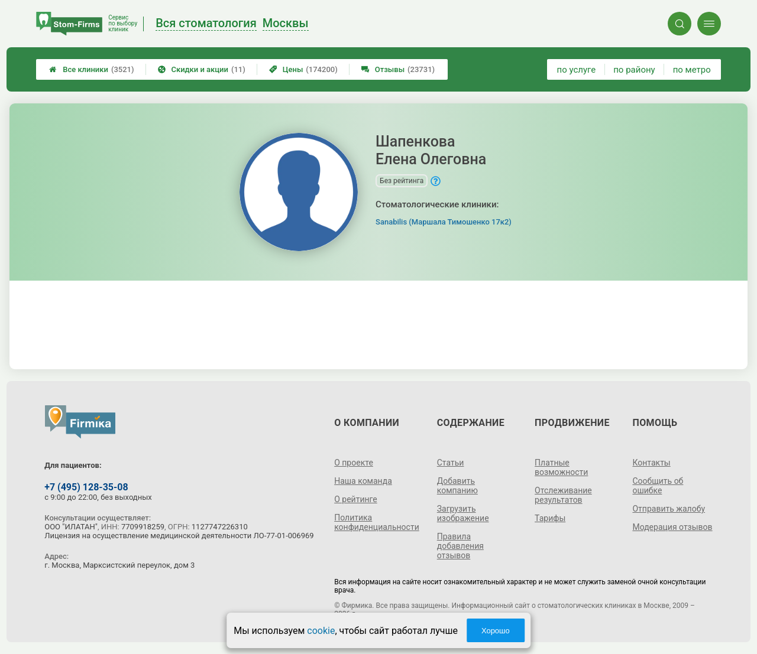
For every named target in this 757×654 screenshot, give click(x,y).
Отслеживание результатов (563, 495)
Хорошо (495, 630)
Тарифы (550, 518)
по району (634, 69)
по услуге (576, 69)
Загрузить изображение (463, 513)
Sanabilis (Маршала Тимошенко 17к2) (444, 221)
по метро (692, 69)
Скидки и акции (201, 69)
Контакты (651, 462)
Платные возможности (561, 467)
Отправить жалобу (668, 508)
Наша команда (363, 481)
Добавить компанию (457, 485)
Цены (303, 69)
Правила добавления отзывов (460, 546)
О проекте (353, 462)
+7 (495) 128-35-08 (86, 487)
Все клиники (91, 69)
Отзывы (398, 69)
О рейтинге (355, 499)
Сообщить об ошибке (657, 485)
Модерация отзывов (672, 527)
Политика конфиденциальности (376, 522)
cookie (321, 630)
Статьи (450, 462)
